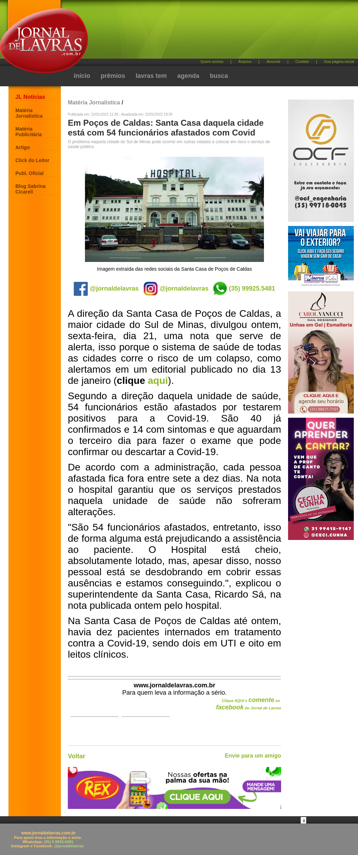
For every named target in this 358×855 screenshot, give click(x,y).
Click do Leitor (32, 160)
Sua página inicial (339, 61)
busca (219, 75)
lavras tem (151, 75)
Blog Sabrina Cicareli (30, 189)
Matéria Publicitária (28, 131)
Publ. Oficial (29, 173)
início (82, 75)
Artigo (22, 147)
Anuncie (273, 61)
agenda (188, 75)
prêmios (113, 75)
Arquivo (244, 61)
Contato (302, 61)
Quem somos (211, 61)
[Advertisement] (215, 31)
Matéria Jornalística (29, 113)
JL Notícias (30, 97)
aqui (158, 380)
